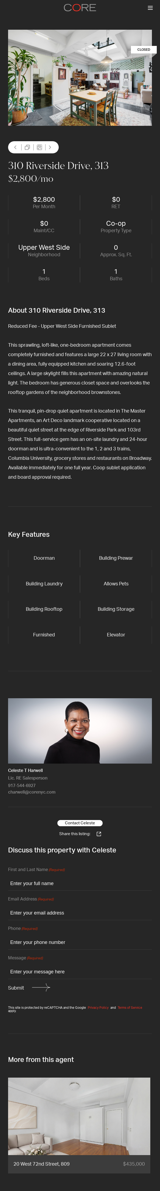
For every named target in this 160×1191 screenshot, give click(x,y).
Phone (22, 929)
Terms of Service (130, 1007)
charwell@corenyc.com (31, 792)
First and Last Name (36, 870)
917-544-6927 (22, 786)
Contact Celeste (80, 823)
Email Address (31, 899)
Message (25, 958)
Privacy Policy (98, 1007)
